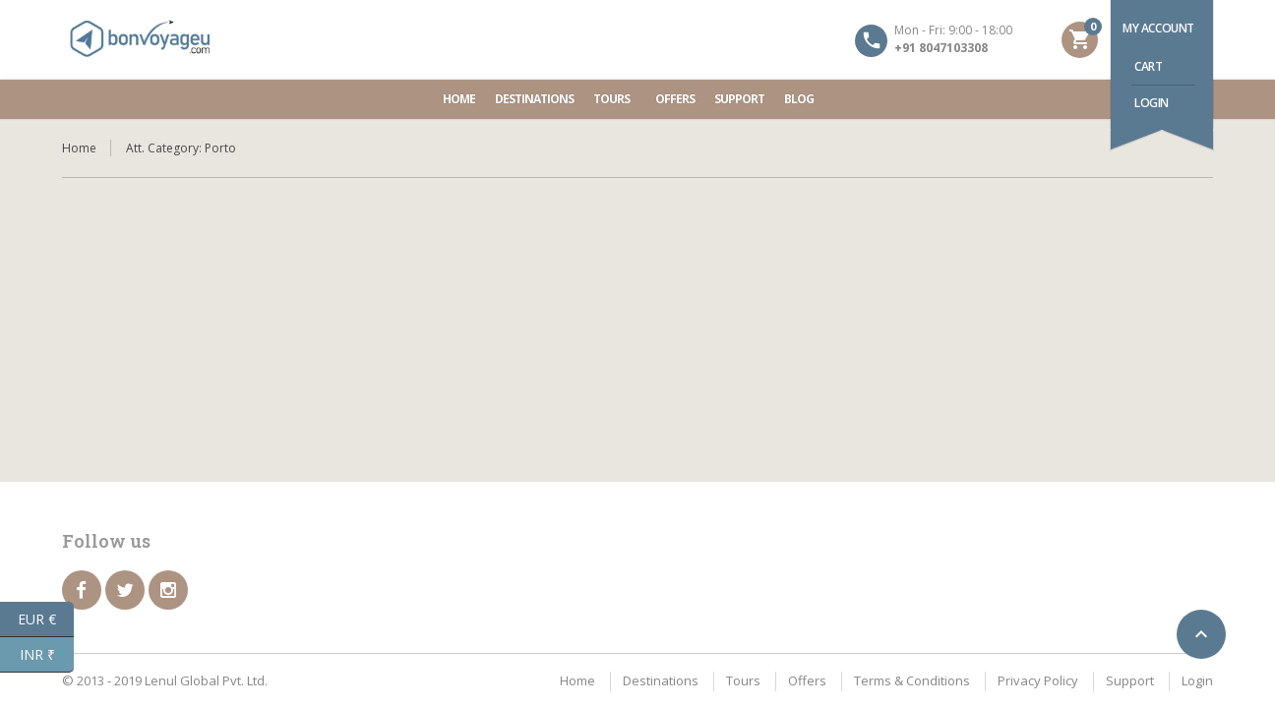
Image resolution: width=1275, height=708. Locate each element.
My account (1158, 28)
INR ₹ (47, 655)
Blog (799, 98)
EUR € (46, 619)
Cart (1148, 66)
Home (459, 98)
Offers (675, 98)
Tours (614, 98)
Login (1151, 102)
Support (739, 98)
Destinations (534, 98)
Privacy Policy (1038, 680)
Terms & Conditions (912, 680)
